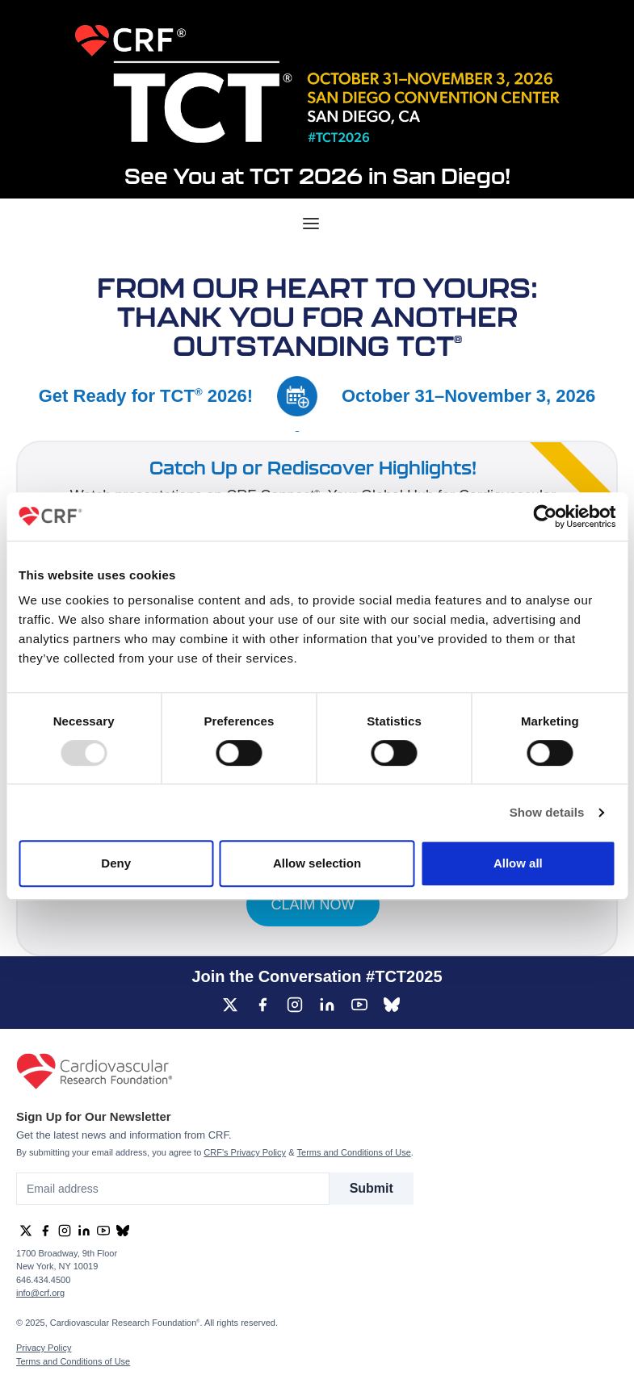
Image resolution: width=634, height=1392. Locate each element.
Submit (371, 1188)
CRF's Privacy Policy (245, 1152)
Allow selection (317, 863)
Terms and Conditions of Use (354, 1152)
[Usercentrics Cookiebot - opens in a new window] (544, 516)
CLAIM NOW (313, 905)
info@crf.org (40, 1293)
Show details (547, 812)
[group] (230, 1005)
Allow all (518, 863)
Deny (116, 863)
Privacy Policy (43, 1347)
